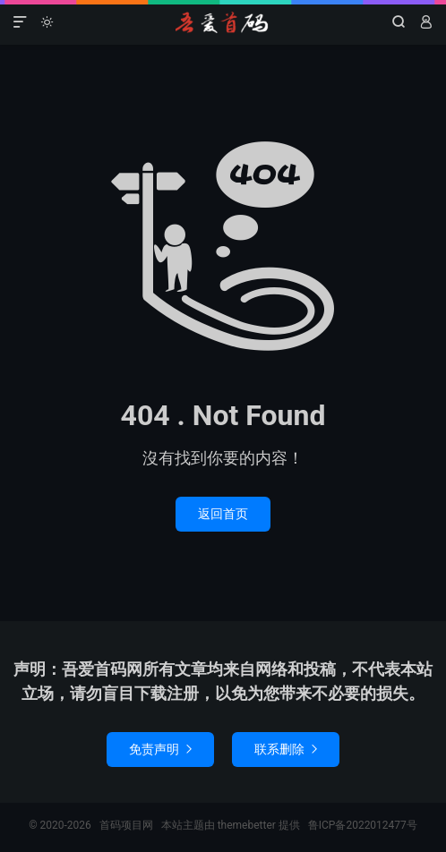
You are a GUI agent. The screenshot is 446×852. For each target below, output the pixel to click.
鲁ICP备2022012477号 (362, 825)
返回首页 (223, 514)
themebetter (247, 825)
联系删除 (285, 749)
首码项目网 (223, 22)
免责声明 (160, 749)
